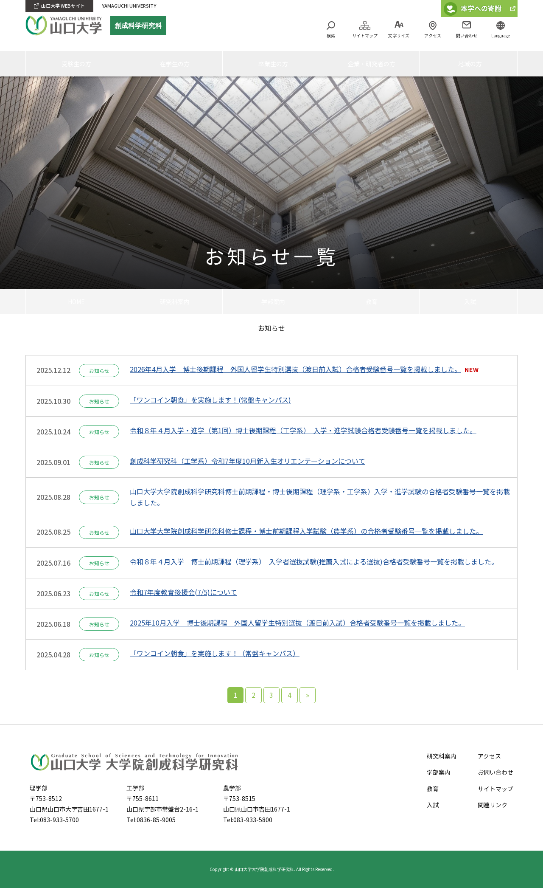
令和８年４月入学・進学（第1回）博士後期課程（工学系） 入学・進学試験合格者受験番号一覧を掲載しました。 (303, 430)
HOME (75, 301)
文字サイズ (398, 35)
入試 (468, 301)
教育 (370, 301)
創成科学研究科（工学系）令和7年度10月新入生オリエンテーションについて (247, 461)
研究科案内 (173, 301)
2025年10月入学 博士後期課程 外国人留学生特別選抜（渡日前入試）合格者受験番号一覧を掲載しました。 (297, 622)
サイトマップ (365, 35)
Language (500, 35)
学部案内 (271, 301)
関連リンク (492, 805)
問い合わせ (466, 35)
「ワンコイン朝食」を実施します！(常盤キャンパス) (210, 400)
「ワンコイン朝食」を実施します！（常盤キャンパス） (214, 653)
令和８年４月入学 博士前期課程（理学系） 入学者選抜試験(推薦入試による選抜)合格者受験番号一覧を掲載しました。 (314, 561)
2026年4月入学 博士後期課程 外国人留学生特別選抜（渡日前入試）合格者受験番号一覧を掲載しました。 (295, 369)
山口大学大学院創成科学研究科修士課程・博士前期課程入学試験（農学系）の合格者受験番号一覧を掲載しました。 (306, 531)
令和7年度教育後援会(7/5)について (183, 592)
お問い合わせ (495, 772)
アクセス (432, 35)
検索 (331, 35)
